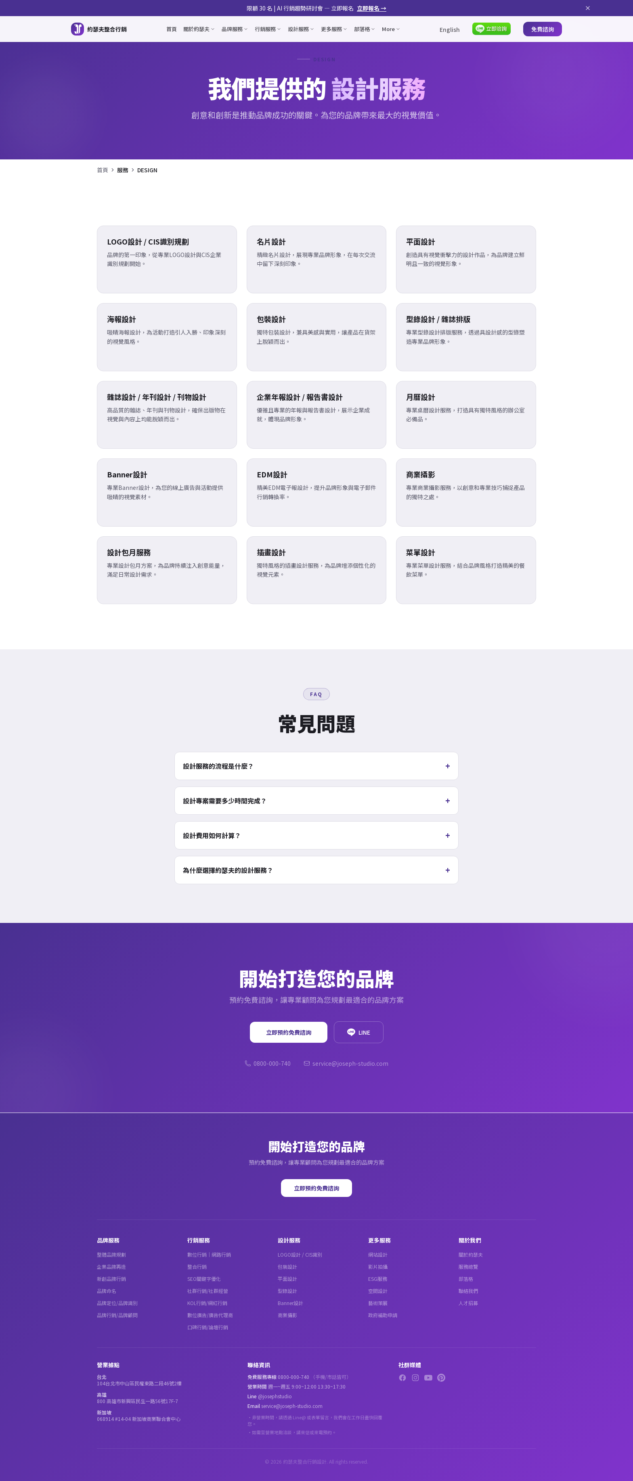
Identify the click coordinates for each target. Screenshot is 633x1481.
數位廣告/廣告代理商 (210, 1315)
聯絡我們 (468, 1290)
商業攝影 (287, 1315)
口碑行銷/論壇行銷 (207, 1327)
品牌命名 (106, 1290)
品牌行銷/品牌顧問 (117, 1315)
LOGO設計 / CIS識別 (300, 1254)
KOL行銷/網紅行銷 (207, 1302)
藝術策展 (378, 1302)
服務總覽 (468, 1266)
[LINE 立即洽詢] (491, 29)
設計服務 (301, 29)
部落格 (364, 29)
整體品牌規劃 (111, 1254)
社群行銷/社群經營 (207, 1290)
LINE (358, 1032)
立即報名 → (371, 8)
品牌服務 (235, 29)
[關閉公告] (588, 8)
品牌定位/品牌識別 (117, 1302)
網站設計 (378, 1254)
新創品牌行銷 (111, 1278)
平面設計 (287, 1278)
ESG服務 (377, 1278)
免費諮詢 (542, 29)
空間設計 (378, 1290)
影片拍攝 (378, 1266)
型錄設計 (287, 1290)
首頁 (171, 29)
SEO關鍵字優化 (204, 1278)
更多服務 (334, 29)
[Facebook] (402, 1378)
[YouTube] (428, 1378)
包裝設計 (287, 1266)
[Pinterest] (441, 1378)
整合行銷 (197, 1266)
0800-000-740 (268, 1063)
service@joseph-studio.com (346, 1063)
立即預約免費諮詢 (288, 1032)
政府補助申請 (382, 1315)
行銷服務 (268, 29)
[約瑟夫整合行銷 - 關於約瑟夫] (99, 29)
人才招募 (468, 1302)
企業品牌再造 (111, 1266)
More (391, 29)
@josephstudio (275, 1396)
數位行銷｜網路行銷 (209, 1254)
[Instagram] (415, 1378)
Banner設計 (290, 1302)
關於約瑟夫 (199, 29)
